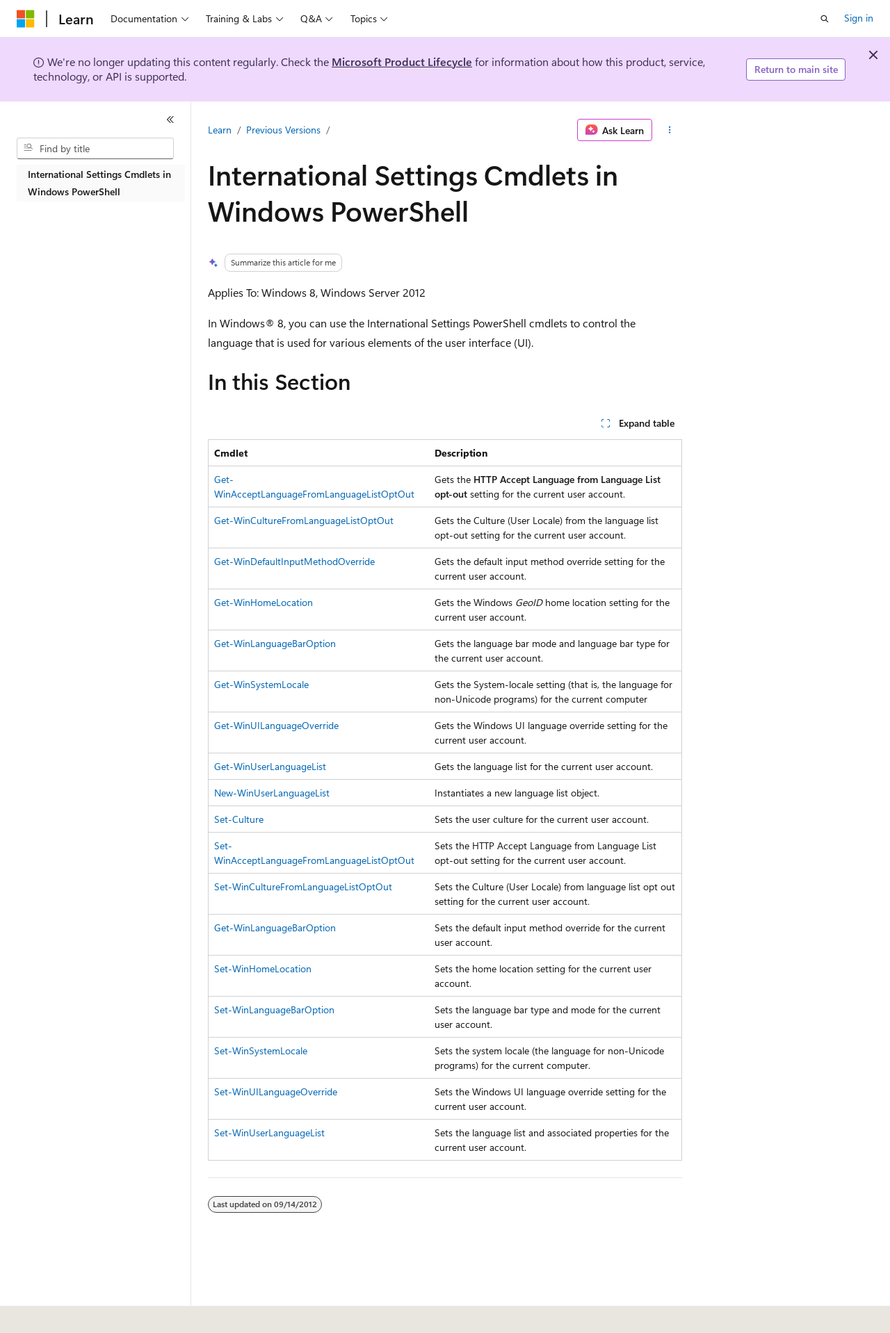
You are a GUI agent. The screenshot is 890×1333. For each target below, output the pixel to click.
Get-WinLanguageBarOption (275, 643)
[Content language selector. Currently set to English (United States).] (80, 1313)
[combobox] (95, 149)
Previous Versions (283, 129)
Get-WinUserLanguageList (270, 766)
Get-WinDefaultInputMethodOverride (294, 561)
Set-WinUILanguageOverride (275, 1091)
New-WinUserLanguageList (272, 792)
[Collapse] (170, 119)
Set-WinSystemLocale (260, 1050)
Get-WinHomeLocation (263, 602)
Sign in (858, 17)
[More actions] (670, 130)
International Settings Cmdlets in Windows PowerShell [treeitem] (99, 182)
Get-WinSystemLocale (261, 684)
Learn (220, 129)
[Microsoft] (26, 19)
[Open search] (825, 18)
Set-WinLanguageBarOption (274, 1009)
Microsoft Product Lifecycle (402, 61)
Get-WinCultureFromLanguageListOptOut (304, 520)
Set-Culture (239, 819)
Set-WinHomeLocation (263, 968)
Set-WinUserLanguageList (269, 1132)
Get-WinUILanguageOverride (276, 725)
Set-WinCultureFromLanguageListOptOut (303, 886)
